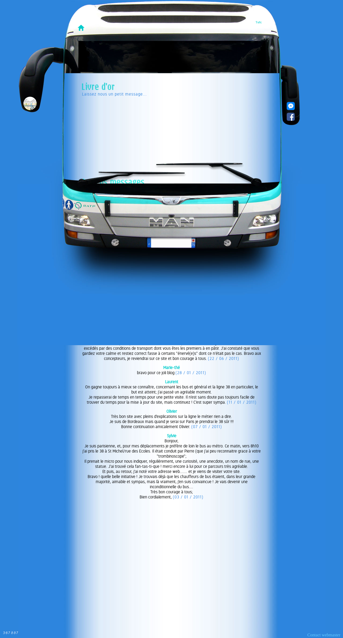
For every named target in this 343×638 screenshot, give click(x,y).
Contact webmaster (323, 635)
